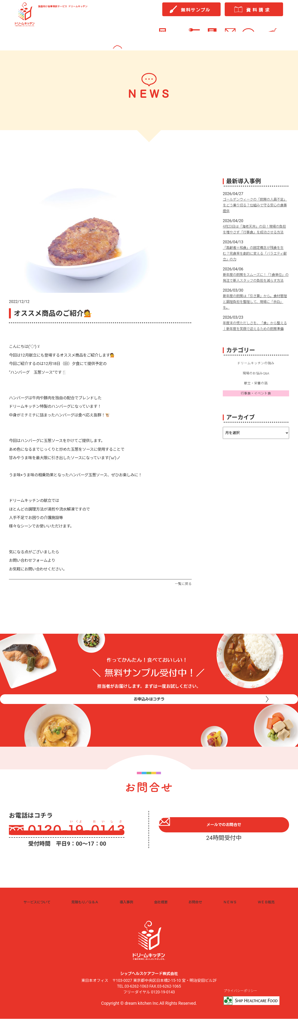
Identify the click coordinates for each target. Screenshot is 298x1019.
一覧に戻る (183, 584)
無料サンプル (195, 12)
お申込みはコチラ (149, 709)
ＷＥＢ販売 (264, 902)
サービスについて (39, 902)
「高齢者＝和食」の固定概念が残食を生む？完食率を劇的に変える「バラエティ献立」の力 (255, 259)
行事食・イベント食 (256, 412)
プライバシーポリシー (242, 991)
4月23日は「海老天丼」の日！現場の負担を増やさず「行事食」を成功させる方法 (255, 232)
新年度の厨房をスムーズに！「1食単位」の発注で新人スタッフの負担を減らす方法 (255, 286)
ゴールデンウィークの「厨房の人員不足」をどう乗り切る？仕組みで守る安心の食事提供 (255, 205)
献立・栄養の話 (256, 402)
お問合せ (196, 902)
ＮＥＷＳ (229, 902)
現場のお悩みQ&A (256, 391)
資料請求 (258, 12)
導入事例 (130, 902)
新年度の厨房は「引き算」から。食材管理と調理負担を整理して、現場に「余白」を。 (255, 313)
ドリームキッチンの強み (255, 381)
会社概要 (163, 902)
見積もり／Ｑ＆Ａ (89, 902)
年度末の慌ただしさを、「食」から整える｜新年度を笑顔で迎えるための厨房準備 (255, 340)
